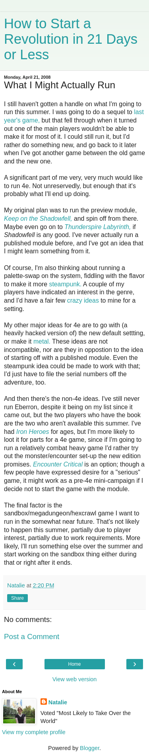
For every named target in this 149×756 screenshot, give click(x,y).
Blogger (89, 748)
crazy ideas (83, 300)
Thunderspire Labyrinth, (97, 226)
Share (17, 598)
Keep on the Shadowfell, (38, 218)
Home (74, 664)
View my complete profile (34, 732)
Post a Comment (31, 636)
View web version (74, 679)
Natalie (57, 702)
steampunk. (65, 284)
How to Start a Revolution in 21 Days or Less (70, 39)
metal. (41, 341)
